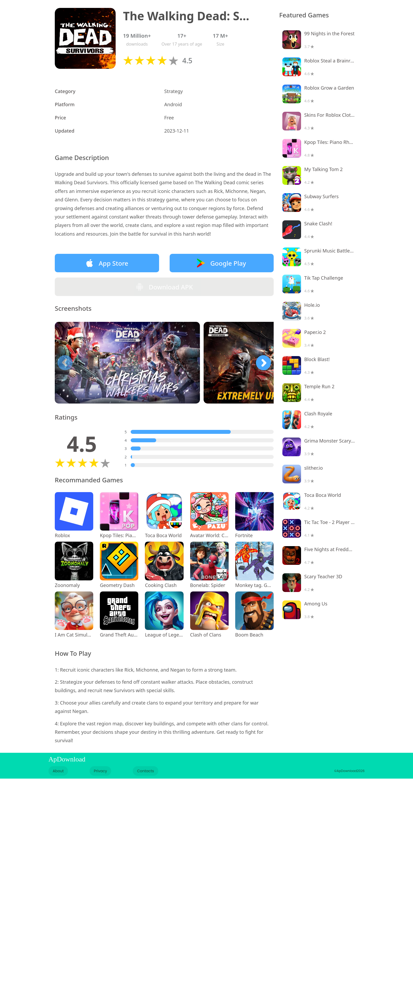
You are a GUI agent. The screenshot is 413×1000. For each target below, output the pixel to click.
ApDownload (66, 759)
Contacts (145, 771)
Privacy (100, 771)
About (58, 771)
